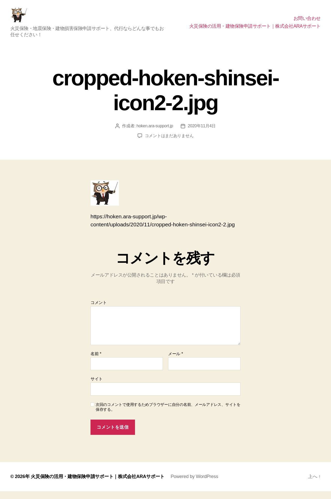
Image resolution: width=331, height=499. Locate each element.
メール (175, 361)
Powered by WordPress (194, 484)
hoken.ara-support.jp (155, 133)
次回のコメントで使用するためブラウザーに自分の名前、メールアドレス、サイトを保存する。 (168, 414)
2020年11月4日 (202, 133)
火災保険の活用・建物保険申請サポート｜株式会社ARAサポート (255, 30)
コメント (99, 310)
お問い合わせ (307, 22)
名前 (96, 361)
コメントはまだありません (169, 143)
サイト (97, 386)
